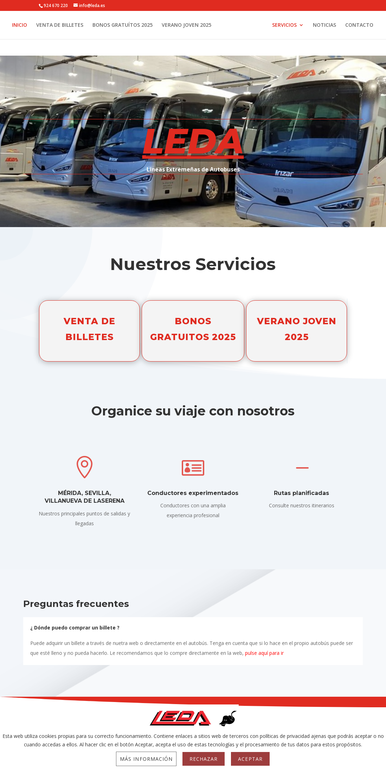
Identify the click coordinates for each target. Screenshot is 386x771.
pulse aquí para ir (264, 653)
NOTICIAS (349, 25)
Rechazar (203, 759)
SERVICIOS (309, 25)
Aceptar (250, 759)
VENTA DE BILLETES (64, 25)
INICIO (24, 25)
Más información (146, 759)
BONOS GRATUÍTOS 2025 (127, 25)
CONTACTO (193, 42)
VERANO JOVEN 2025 (191, 25)
